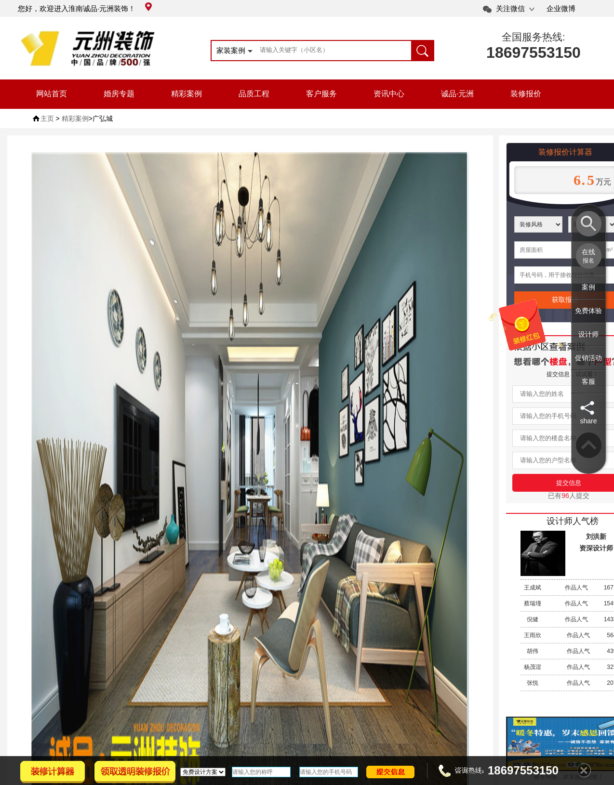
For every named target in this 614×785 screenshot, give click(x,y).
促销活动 (588, 358)
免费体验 (588, 310)
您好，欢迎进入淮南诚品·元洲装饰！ (85, 8)
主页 (47, 118)
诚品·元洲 (457, 94)
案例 (588, 287)
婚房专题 (119, 94)
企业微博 (561, 8)
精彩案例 (186, 94)
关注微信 (510, 8)
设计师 (588, 334)
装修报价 (525, 94)
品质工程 (254, 94)
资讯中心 (389, 94)
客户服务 (321, 94)
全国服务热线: (533, 36)
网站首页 (51, 94)
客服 (588, 381)
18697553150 (533, 52)
